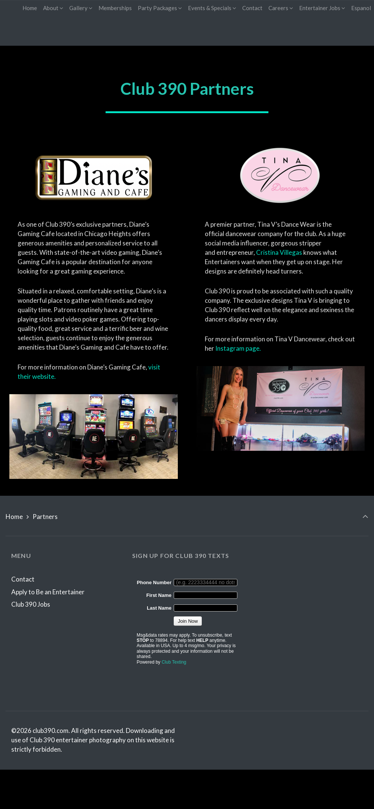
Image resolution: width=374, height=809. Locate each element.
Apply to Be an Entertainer (48, 592)
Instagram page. (238, 348)
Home (14, 516)
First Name (158, 595)
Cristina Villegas (279, 252)
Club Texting (174, 662)
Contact (22, 579)
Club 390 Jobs (30, 604)
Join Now (188, 621)
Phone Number (154, 582)
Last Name (159, 608)
